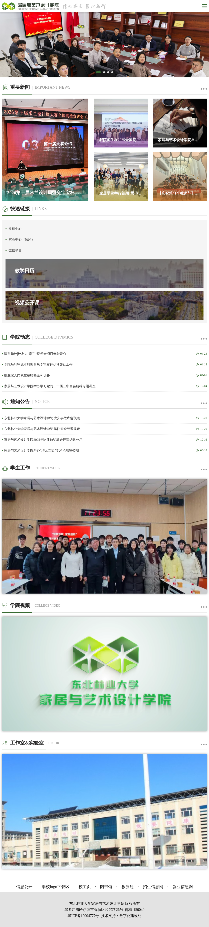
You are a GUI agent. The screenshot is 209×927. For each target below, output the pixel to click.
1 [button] (98, 73)
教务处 (127, 886)
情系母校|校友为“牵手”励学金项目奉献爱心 (105, 354)
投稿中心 (15, 228)
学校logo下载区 (55, 886)
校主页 (85, 886)
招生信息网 (153, 886)
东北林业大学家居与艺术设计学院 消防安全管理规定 (105, 429)
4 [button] (113, 73)
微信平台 (15, 250)
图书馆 (106, 886)
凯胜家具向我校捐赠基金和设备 (105, 375)
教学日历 (24, 270)
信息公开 (24, 886)
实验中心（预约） (22, 239)
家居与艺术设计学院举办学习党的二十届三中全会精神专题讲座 (105, 386)
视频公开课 (27, 302)
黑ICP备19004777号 (83, 916)
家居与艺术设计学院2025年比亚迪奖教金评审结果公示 (105, 439)
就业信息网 (182, 886)
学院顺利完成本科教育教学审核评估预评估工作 (105, 364)
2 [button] (105, 73)
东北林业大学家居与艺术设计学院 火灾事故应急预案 (105, 418)
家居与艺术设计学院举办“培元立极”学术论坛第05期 (105, 450)
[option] (104, 44)
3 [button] (109, 73)
